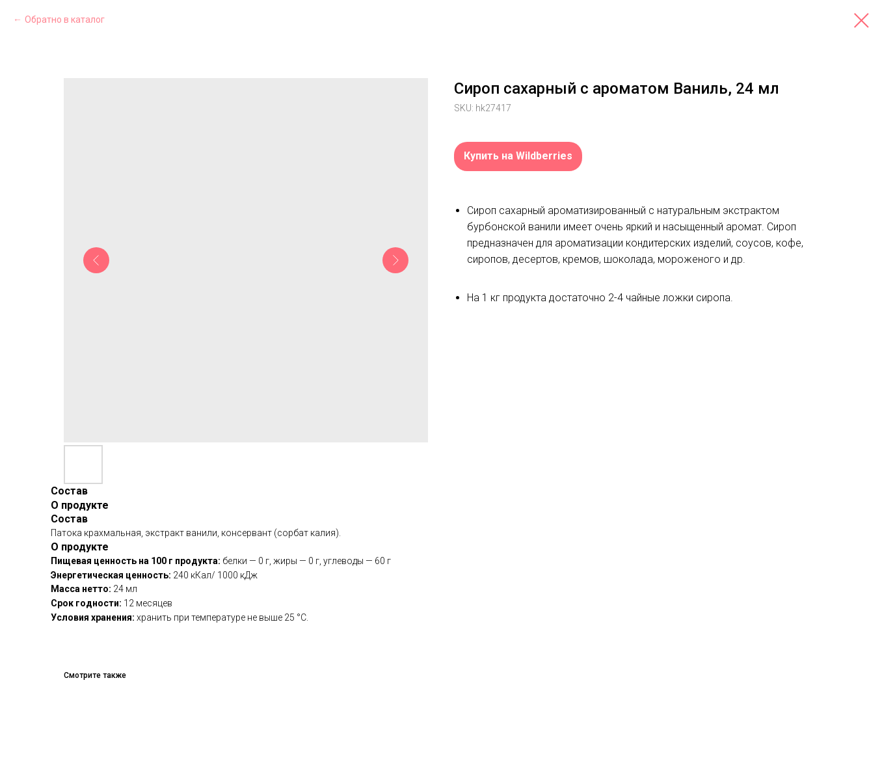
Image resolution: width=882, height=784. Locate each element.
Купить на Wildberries (518, 156)
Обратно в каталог (65, 19)
